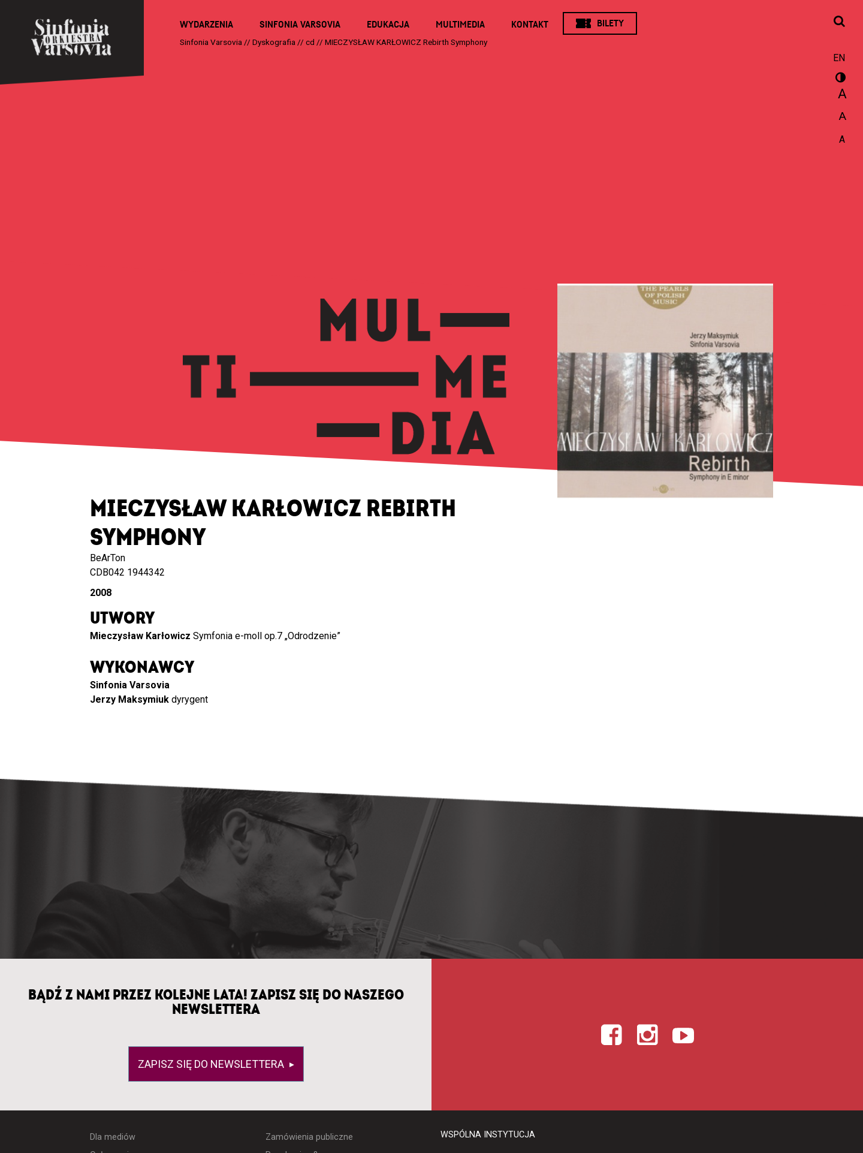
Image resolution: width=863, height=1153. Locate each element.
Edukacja (388, 24)
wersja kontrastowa (839, 79)
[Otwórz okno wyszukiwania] (839, 22)
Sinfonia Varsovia (299, 24)
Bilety (610, 23)
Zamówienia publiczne (309, 1137)
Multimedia (460, 24)
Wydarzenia (206, 24)
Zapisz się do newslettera (212, 1064)
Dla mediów (112, 1137)
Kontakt (529, 24)
